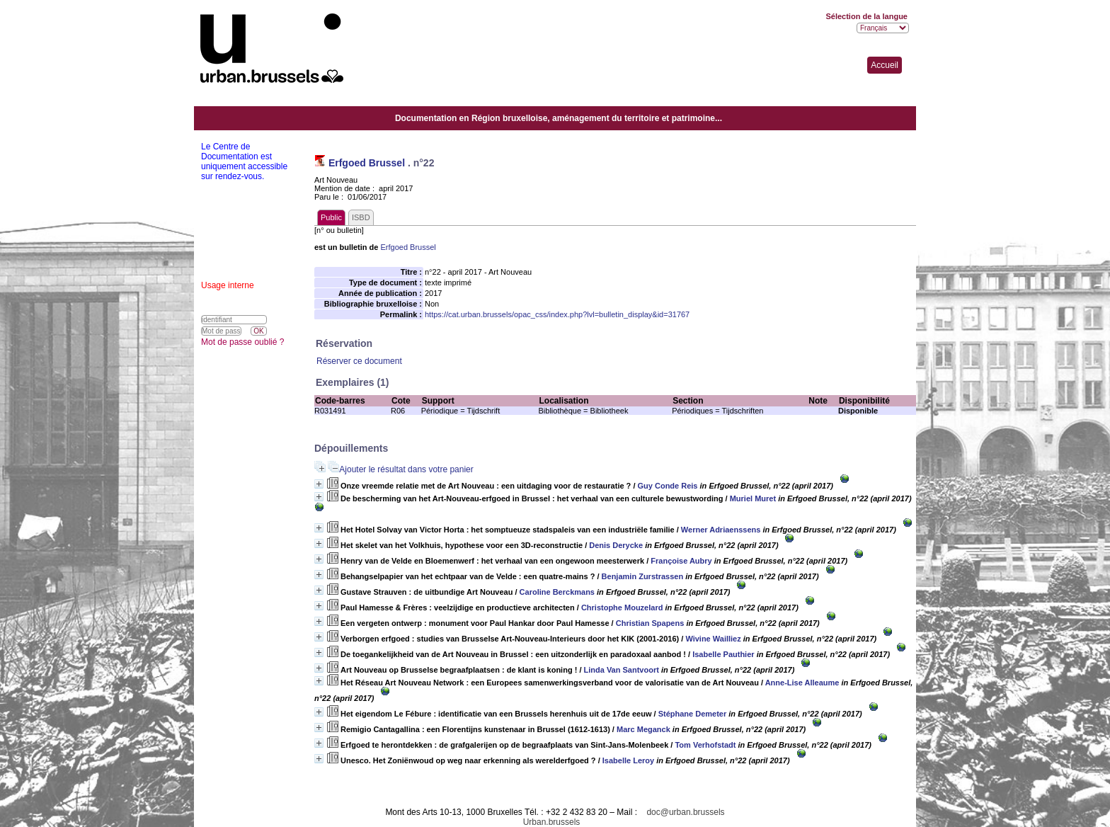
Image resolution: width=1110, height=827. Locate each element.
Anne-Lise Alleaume (802, 682)
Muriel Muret (753, 498)
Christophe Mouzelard (622, 607)
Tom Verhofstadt (705, 745)
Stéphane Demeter (692, 713)
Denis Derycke (616, 545)
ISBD (361, 217)
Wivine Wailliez (712, 638)
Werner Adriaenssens (721, 529)
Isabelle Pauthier (723, 654)
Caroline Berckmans (557, 592)
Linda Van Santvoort (621, 670)
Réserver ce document (359, 361)
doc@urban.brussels (685, 812)
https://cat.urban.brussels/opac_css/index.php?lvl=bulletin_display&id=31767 (557, 314)
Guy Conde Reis (668, 485)
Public (331, 217)
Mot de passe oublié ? (242, 342)
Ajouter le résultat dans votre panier (406, 469)
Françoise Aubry (681, 561)
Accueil (884, 65)
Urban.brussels (551, 822)
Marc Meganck (643, 729)
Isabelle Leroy (628, 760)
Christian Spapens (650, 623)
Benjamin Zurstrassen (643, 576)
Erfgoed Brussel (366, 163)
